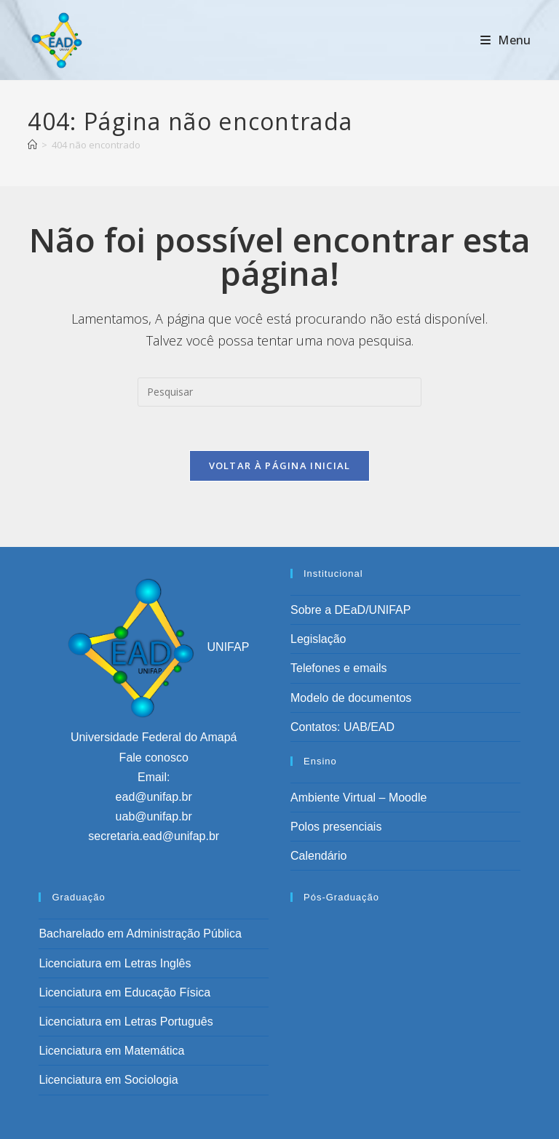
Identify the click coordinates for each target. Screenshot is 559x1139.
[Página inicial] (32, 144)
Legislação (318, 639)
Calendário (318, 856)
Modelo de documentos (350, 698)
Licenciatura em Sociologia (108, 1080)
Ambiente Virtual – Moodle (358, 797)
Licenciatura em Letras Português (126, 1021)
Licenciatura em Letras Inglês (115, 963)
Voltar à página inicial (280, 465)
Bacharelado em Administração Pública (140, 933)
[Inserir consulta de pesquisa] (279, 392)
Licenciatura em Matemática (111, 1050)
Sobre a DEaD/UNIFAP (350, 610)
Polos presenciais (335, 826)
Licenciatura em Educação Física (124, 992)
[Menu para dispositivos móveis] (505, 40)
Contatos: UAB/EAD (342, 727)
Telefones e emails (338, 668)
